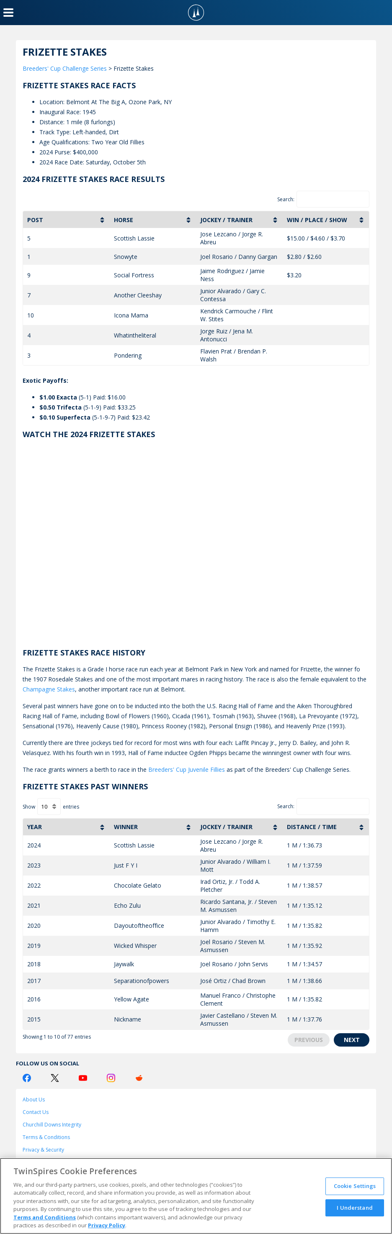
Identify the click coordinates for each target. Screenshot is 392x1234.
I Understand (355, 1207)
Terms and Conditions (44, 1217)
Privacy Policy (106, 1225)
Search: (285, 199)
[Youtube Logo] (83, 1078)
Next (352, 1040)
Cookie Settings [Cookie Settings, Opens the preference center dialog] (355, 1186)
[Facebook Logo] (27, 1078)
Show (29, 806)
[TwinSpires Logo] (196, 12)
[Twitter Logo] (55, 1078)
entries (71, 806)
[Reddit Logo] (139, 1078)
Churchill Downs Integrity (52, 1124)
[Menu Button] (8, 12)
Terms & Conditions (46, 1137)
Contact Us (36, 1112)
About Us (34, 1099)
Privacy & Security (43, 1149)
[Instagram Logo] (111, 1078)
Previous (308, 1040)
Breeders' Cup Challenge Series (65, 68)
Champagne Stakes (49, 689)
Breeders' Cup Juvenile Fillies (186, 769)
